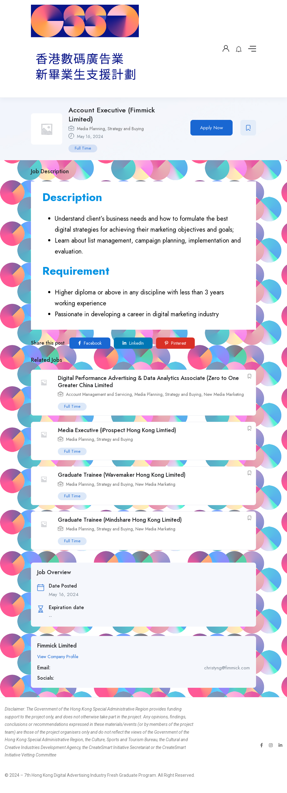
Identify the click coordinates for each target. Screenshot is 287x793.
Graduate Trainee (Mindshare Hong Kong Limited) (120, 520)
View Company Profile (57, 656)
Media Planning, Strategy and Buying (110, 129)
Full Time (83, 148)
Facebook (90, 343)
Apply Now (211, 127)
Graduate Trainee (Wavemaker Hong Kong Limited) (121, 475)
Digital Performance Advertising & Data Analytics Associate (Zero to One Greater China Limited (148, 381)
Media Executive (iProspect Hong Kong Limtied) (117, 430)
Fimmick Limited (57, 646)
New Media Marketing (224, 394)
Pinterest (175, 343)
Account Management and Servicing (99, 394)
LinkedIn (133, 343)
